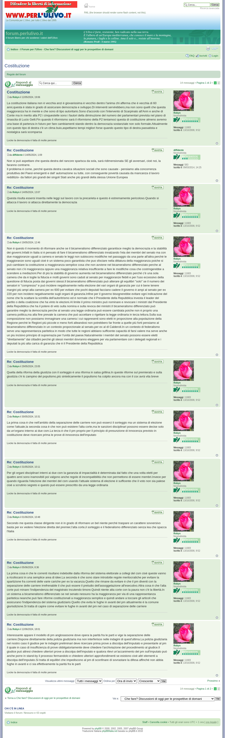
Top (217, 143)
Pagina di (204, 82)
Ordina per (120, 681)
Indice (14, 49)
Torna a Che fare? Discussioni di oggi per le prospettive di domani (43, 698)
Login (215, 55)
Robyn (16, 97)
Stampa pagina (207, 48)
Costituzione (17, 65)
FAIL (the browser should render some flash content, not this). (115, 12)
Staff (144, 722)
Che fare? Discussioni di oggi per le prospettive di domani (78, 49)
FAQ (191, 55)
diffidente (17, 155)
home (89, 6)
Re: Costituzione (20, 150)
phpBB (98, 728)
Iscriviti (203, 55)
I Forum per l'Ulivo (31, 49)
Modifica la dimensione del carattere (215, 48)
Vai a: (115, 698)
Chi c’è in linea (14, 708)
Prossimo (212, 680)
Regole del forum (16, 74)
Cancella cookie (159, 722)
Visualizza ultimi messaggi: (73, 681)
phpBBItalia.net (110, 731)
